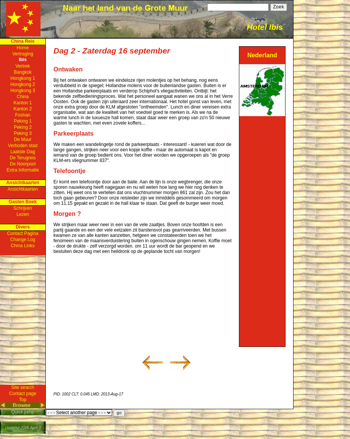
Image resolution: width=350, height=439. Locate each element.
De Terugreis (23, 157)
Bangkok (23, 72)
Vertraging (22, 54)
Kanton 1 (22, 102)
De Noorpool (22, 164)
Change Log (22, 239)
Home (22, 47)
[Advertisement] (262, 230)
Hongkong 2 (22, 84)
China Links (23, 245)
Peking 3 (23, 133)
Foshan (22, 115)
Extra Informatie (22, 170)
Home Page (23, 19)
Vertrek (22, 66)
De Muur (22, 139)
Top (22, 399)
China (23, 96)
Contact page (22, 393)
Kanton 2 (22, 109)
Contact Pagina (22, 233)
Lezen (22, 214)
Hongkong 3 (22, 90)
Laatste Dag (22, 151)
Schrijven (22, 208)
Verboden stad (22, 145)
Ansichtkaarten (23, 189)
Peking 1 (23, 121)
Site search (22, 387)
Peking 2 (23, 127)
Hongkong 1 (22, 78)
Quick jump (22, 412)
